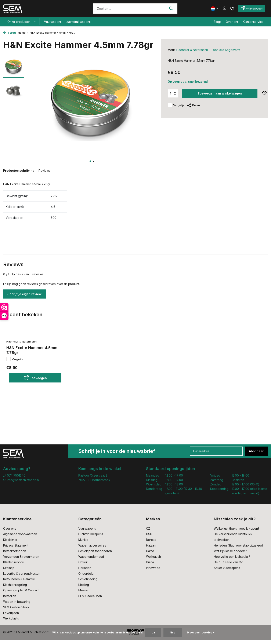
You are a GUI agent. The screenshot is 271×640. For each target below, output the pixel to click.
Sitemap (8, 568)
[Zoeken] (135, 8)
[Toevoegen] (35, 377)
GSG (149, 534)
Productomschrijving (18, 170)
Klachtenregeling (15, 585)
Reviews (44, 170)
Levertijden (11, 613)
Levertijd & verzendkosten (21, 573)
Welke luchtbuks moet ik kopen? (236, 528)
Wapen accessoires (92, 545)
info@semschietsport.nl (21, 480)
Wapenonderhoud (91, 556)
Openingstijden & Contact (21, 590)
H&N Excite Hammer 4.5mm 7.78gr (31, 350)
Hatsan (151, 545)
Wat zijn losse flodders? (230, 551)
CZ (148, 528)
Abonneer (256, 451)
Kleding (83, 585)
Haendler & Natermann (192, 50)
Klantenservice (253, 21)
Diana (150, 562)
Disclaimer (10, 539)
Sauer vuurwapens (227, 568)
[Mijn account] (224, 8)
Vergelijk (176, 105)
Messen (83, 590)
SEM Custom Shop (16, 607)
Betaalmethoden (14, 551)
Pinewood (153, 568)
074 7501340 (14, 475)
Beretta (151, 539)
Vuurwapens (53, 21)
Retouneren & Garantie (19, 579)
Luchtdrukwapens (78, 21)
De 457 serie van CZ (228, 562)
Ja (153, 632)
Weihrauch (153, 556)
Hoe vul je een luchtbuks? (232, 556)
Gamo (150, 551)
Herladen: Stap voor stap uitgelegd (238, 545)
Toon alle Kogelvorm (225, 50)
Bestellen (9, 596)
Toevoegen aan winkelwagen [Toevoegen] (220, 93)
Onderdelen (86, 573)
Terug (9, 32)
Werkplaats (11, 618)
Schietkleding (87, 579)
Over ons (232, 21)
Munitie (83, 539)
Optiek (83, 562)
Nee (172, 632)
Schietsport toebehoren (95, 551)
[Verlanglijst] (232, 8)
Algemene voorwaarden (20, 534)
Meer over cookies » (200, 632)
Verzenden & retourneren (21, 556)
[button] (90, 161)
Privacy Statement (15, 545)
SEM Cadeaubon (90, 596)
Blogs (217, 21)
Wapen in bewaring (16, 601)
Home (23, 32)
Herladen (84, 568)
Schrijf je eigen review (24, 294)
